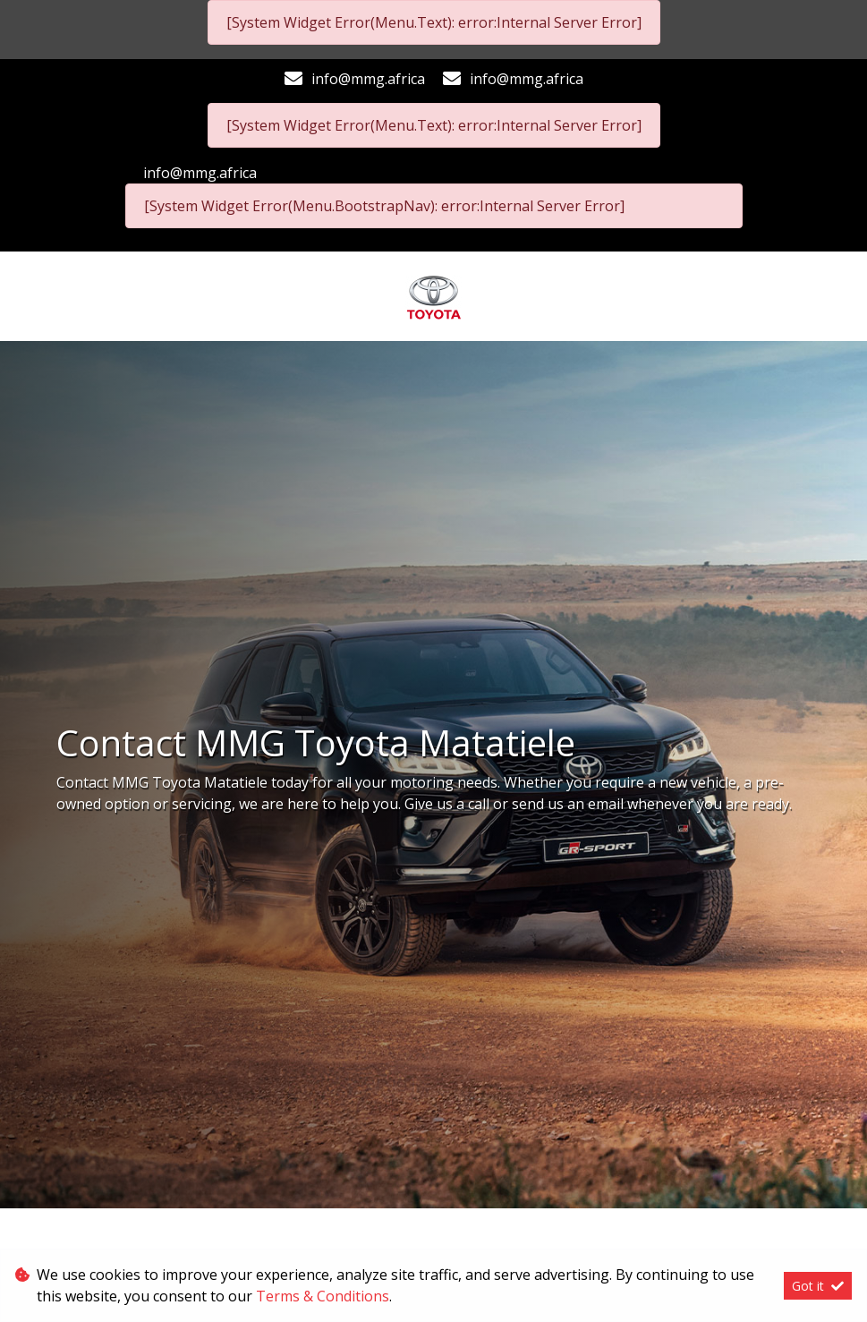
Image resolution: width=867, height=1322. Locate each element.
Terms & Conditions (322, 1296)
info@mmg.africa (368, 79)
